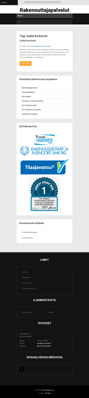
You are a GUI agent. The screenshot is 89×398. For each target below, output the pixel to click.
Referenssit (26, 277)
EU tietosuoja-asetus (29, 232)
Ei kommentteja (33, 46)
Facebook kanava (29, 288)
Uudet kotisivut (28, 40)
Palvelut (25, 272)
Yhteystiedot (26, 283)
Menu (20, 16)
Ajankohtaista (46, 46)
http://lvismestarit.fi (44, 346)
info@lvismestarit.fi (44, 343)
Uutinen (50, 312)
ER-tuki (48, 393)
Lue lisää (25, 63)
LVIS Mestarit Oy (47, 390)
